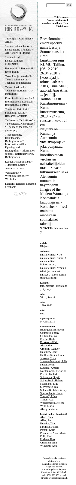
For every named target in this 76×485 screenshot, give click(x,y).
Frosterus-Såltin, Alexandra (49, 344)
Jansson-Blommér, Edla (53, 361)
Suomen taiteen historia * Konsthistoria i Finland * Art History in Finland (19, 49)
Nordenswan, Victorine (53, 370)
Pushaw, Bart (47, 439)
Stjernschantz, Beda (51, 393)
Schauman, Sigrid (50, 377)
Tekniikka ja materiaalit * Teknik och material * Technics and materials (19, 79)
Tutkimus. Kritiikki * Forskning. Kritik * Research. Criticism (17, 112)
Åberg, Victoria (49, 409)
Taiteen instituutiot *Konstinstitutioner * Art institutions (19, 90)
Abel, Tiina (46, 417)
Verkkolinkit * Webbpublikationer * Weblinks (17, 175)
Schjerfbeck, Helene (51, 380)
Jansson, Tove (48, 358)
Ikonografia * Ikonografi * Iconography (20, 70)
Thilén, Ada (46, 399)
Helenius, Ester (48, 351)
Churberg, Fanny (49, 332)
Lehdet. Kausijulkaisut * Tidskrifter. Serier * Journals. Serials (19, 164)
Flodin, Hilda (47, 339)
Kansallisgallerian (50, 464)
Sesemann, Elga (49, 383)
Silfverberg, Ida (49, 386)
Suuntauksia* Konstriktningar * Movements (15, 60)
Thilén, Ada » (61, 17)
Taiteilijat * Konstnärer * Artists (19, 40)
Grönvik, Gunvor (49, 348)
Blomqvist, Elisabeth (52, 329)
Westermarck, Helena (52, 402)
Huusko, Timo (48, 423)
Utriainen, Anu (48, 442)
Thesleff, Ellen (48, 396)
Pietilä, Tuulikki (49, 374)
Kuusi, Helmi (47, 364)
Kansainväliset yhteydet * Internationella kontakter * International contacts (20, 101)
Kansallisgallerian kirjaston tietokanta (20, 185)
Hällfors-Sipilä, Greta (52, 355)
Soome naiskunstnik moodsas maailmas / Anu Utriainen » (55, 23)
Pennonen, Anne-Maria (53, 433)
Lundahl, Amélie (49, 367)
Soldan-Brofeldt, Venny (53, 389)
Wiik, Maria (47, 405)
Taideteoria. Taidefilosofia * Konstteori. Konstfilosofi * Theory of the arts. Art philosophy (20, 125)
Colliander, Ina (48, 335)
